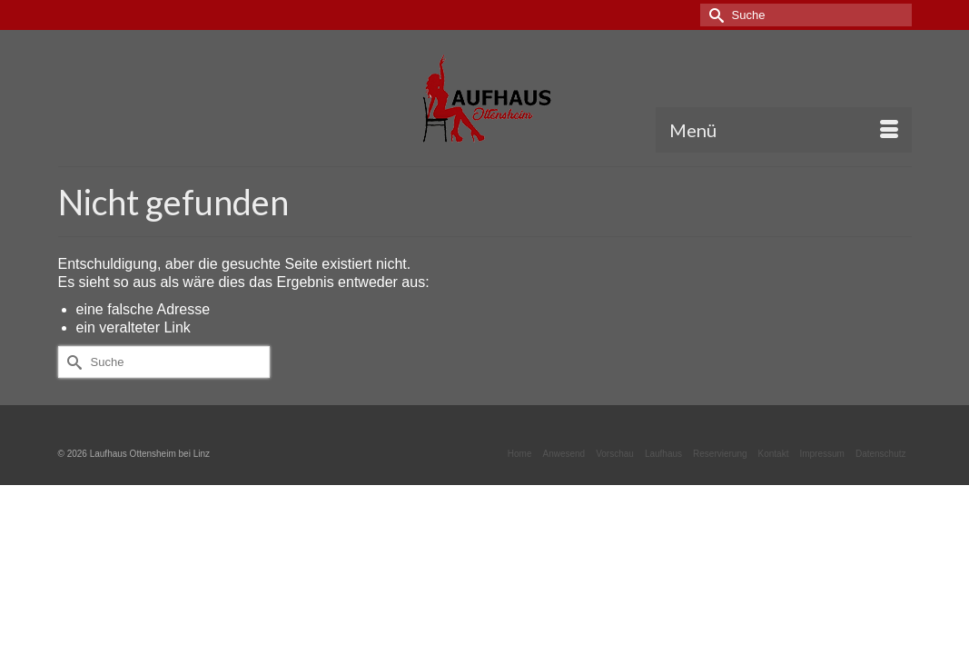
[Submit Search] (713, 15)
